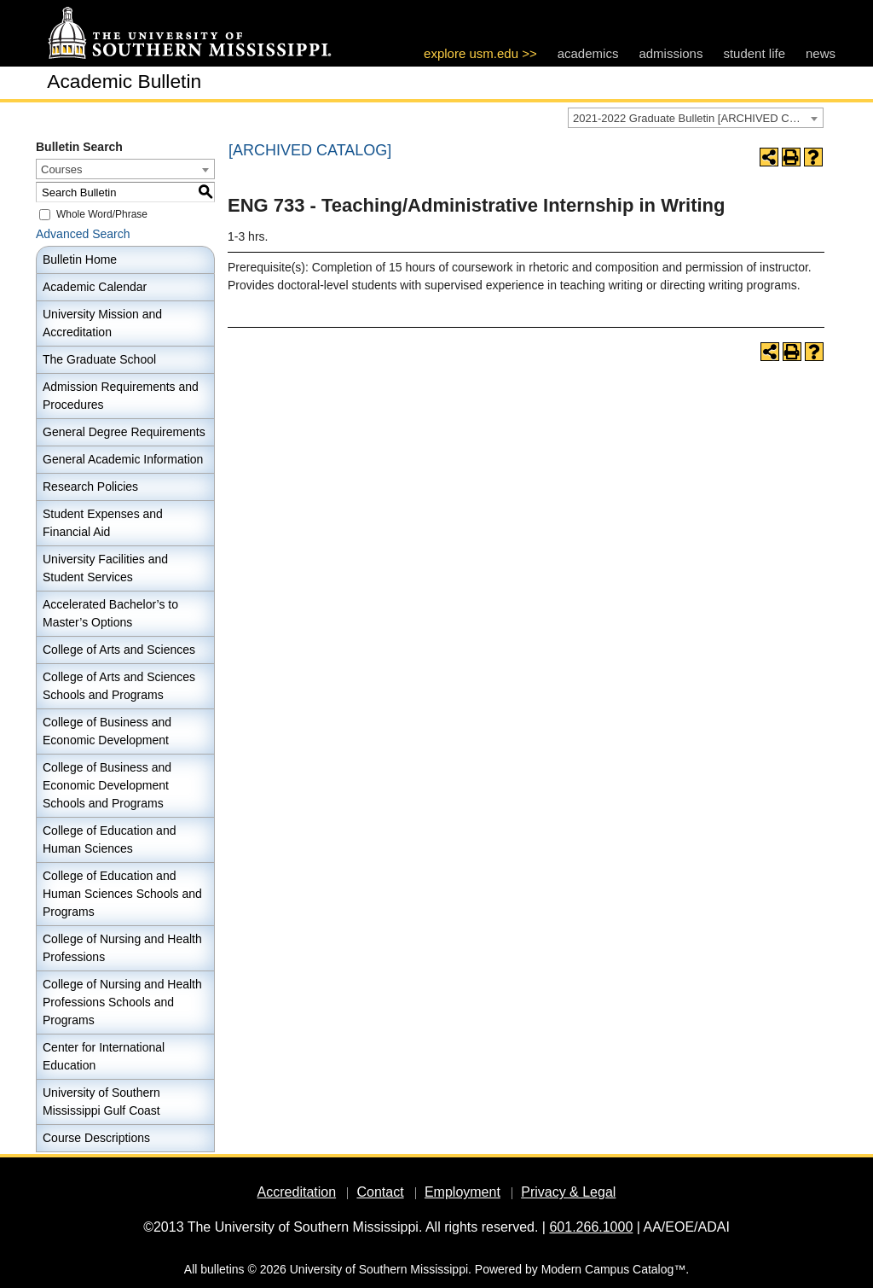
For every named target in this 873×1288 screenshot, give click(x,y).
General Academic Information (123, 459)
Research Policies (90, 486)
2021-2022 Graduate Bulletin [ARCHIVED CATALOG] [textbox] (698, 118)
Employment (462, 1192)
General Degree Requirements (124, 432)
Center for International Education (104, 1056)
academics (588, 53)
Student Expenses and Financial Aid (103, 523)
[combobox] (696, 118)
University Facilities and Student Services (105, 568)
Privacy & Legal (568, 1192)
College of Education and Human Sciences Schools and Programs (122, 893)
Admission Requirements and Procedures (121, 395)
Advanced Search (83, 234)
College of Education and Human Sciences (109, 839)
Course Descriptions (96, 1138)
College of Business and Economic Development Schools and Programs (107, 785)
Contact (379, 1192)
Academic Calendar (95, 287)
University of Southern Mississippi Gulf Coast (101, 1101)
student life (754, 53)
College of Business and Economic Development (107, 731)
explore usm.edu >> (480, 53)
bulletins (222, 1269)
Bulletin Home (80, 259)
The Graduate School (99, 359)
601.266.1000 (591, 1227)
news (820, 53)
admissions (670, 53)
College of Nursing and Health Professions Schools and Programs (122, 1002)
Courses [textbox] (61, 169)
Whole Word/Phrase (101, 214)
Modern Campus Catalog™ (613, 1269)
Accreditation (297, 1192)
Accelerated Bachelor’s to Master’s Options (110, 613)
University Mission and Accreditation (102, 323)
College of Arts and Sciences (119, 649)
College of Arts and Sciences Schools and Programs (119, 686)
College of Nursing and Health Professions (122, 948)
